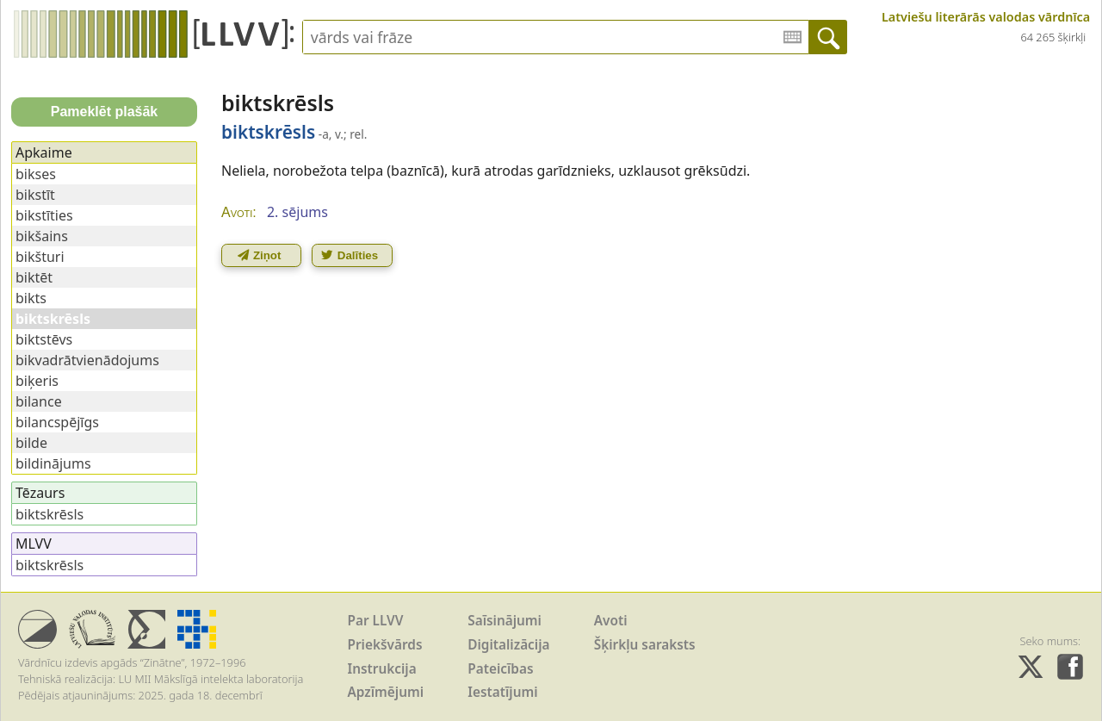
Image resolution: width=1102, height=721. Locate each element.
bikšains (41, 236)
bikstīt (35, 194)
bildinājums (53, 463)
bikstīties (44, 215)
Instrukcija (382, 669)
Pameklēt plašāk (104, 111)
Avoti (611, 621)
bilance (38, 401)
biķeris (37, 380)
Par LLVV (376, 621)
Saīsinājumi (504, 621)
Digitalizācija (508, 645)
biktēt (34, 277)
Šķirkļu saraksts (645, 645)
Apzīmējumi (386, 692)
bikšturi (40, 256)
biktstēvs (43, 339)
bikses (35, 174)
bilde (31, 442)
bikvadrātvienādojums (87, 360)
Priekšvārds (385, 645)
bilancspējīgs (57, 422)
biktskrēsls (49, 514)
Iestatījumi (502, 692)
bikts (30, 298)
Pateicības (500, 669)
